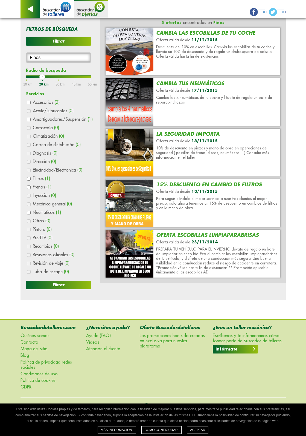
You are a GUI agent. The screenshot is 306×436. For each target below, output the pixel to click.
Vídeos (92, 342)
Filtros (41, 178)
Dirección (44, 162)
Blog (25, 355)
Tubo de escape (51, 272)
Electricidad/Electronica (57, 170)
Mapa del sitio (34, 349)
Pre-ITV (43, 238)
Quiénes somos (35, 336)
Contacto (29, 342)
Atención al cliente (103, 349)
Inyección (44, 195)
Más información (117, 430)
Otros (41, 221)
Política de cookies (38, 380)
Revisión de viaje (51, 263)
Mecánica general (52, 204)
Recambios (46, 246)
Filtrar (58, 41)
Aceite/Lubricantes (53, 111)
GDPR (26, 387)
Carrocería (46, 128)
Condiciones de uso (39, 374)
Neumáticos (47, 212)
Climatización (48, 136)
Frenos (42, 187)
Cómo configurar (161, 430)
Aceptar (197, 430)
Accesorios (46, 102)
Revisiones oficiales (53, 255)
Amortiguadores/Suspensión (63, 119)
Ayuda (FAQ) (98, 336)
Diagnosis (45, 153)
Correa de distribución (57, 145)
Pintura (42, 229)
